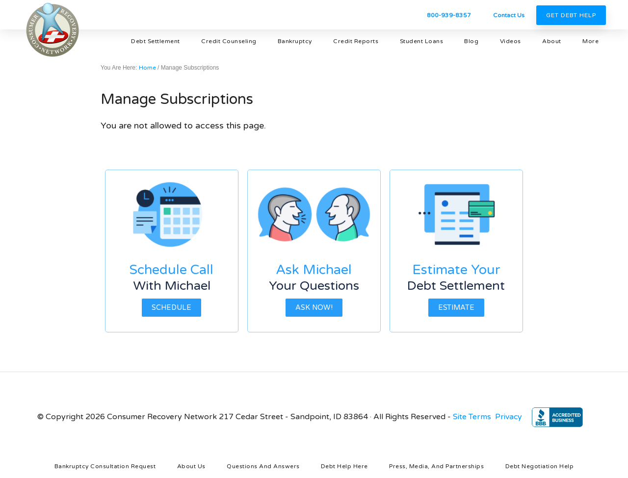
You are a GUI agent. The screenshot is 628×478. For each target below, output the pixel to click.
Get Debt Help (571, 15)
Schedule (171, 307)
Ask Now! (314, 307)
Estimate (456, 307)
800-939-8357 (449, 15)
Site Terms (472, 417)
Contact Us (508, 15)
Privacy (508, 417)
